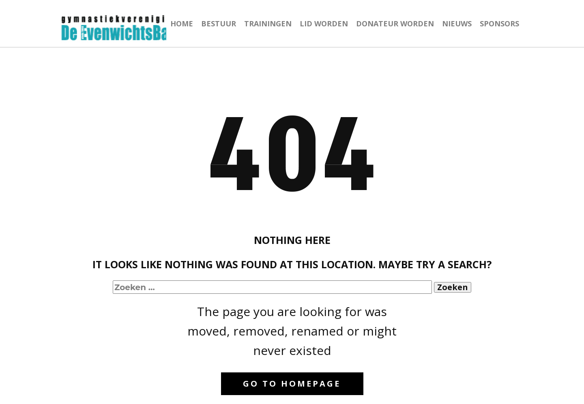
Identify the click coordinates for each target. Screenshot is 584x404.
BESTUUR (218, 23)
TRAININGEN (268, 23)
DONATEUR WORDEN (395, 23)
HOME (181, 23)
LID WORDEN (324, 23)
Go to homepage (292, 383)
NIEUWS (457, 23)
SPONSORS (499, 23)
